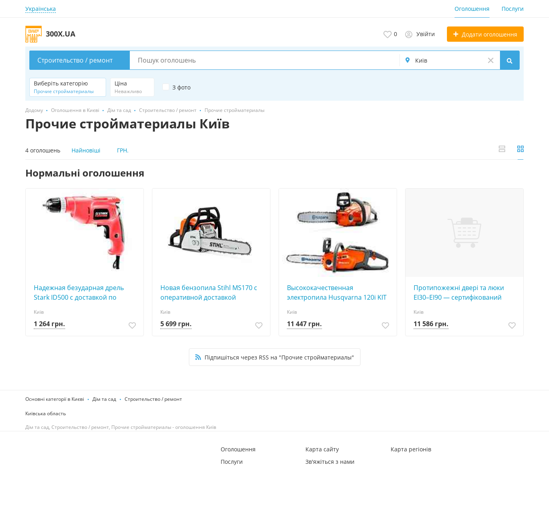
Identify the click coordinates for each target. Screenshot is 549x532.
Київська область (45, 413)
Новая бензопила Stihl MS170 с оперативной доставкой (208, 292)
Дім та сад (104, 399)
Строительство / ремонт (153, 399)
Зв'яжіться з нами (329, 461)
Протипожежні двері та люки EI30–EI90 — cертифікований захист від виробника (459, 292)
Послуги (513, 8)
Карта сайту (322, 449)
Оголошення (472, 8)
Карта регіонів (411, 449)
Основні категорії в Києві (54, 399)
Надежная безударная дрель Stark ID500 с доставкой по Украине (79, 292)
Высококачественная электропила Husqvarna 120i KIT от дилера (337, 292)
